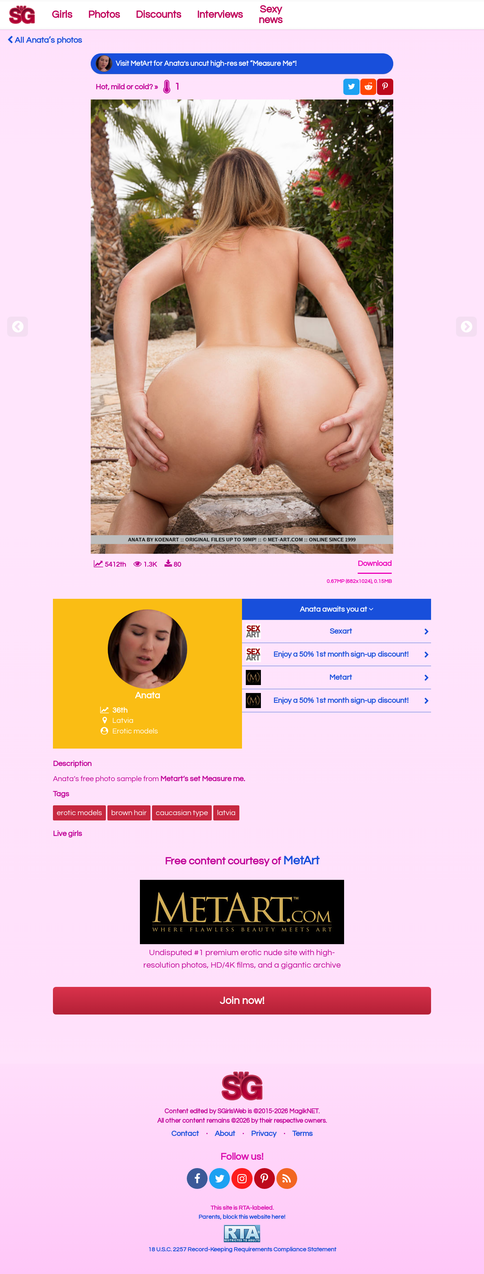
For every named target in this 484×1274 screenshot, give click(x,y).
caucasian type (182, 813)
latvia (226, 813)
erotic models (79, 813)
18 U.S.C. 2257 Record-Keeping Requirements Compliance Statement (242, 1249)
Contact (185, 1133)
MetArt (301, 861)
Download (375, 563)
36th (113, 710)
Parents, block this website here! (242, 1217)
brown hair (129, 813)
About (225, 1133)
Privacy (263, 1133)
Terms (302, 1133)
